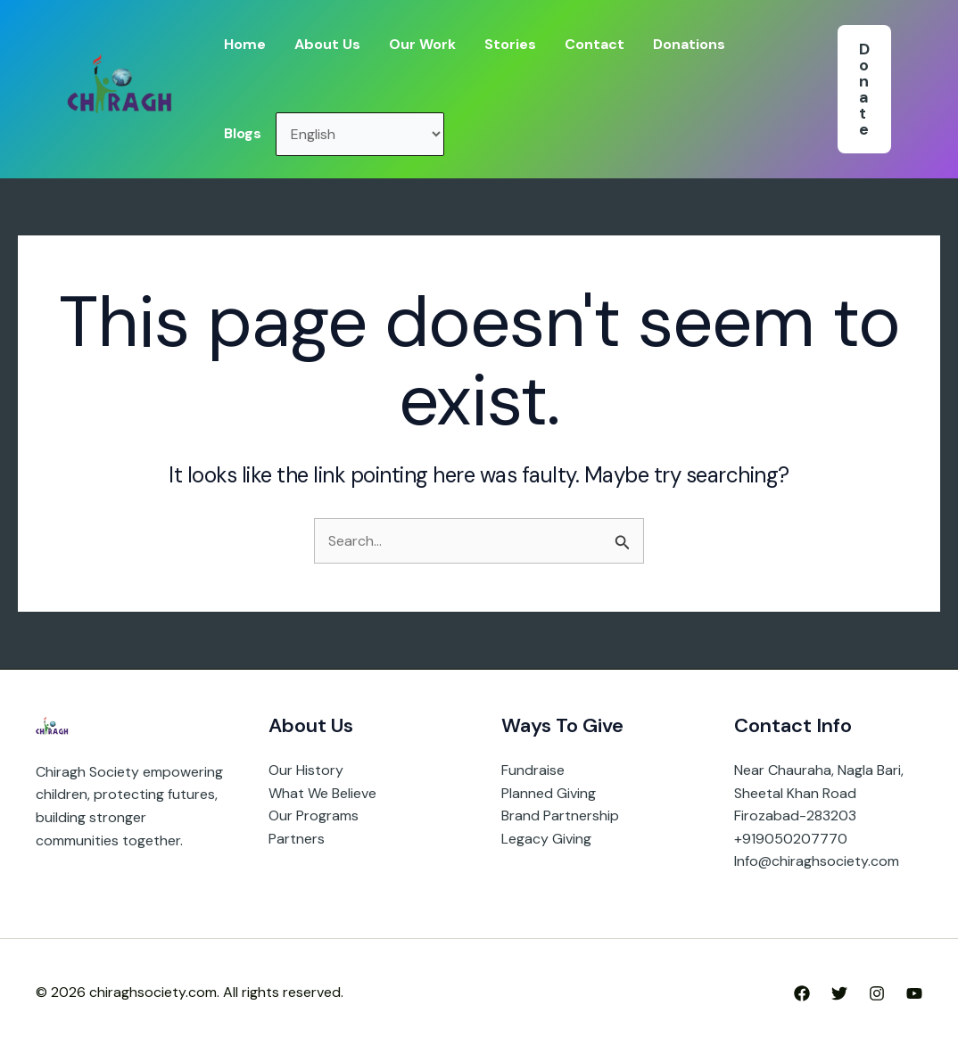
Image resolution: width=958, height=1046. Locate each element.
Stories (510, 44)
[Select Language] (360, 134)
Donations (689, 44)
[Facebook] (802, 993)
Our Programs (313, 815)
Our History (305, 770)
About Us (327, 44)
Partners (296, 838)
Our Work (422, 44)
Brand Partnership (560, 815)
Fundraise (533, 770)
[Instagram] (877, 993)
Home (245, 44)
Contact (594, 44)
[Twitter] (839, 993)
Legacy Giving (546, 838)
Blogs (242, 133)
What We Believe (322, 793)
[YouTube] (914, 993)
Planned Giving (548, 793)
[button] (864, 89)
